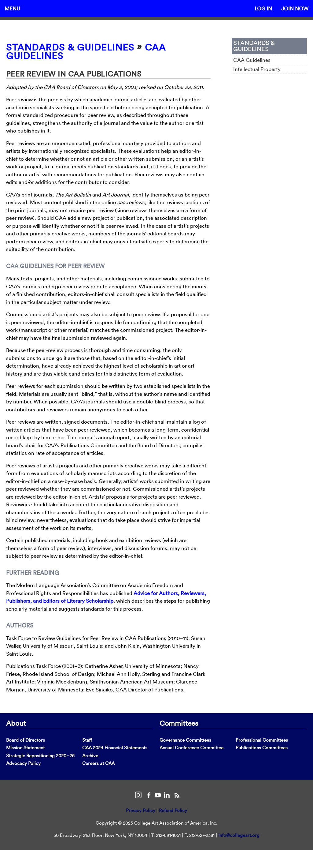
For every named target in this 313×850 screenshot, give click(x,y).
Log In (263, 8)
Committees (179, 723)
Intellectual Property (257, 69)
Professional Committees (262, 740)
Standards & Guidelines (70, 47)
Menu (12, 8)
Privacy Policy (140, 810)
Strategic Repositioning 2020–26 (40, 755)
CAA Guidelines (252, 60)
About (16, 723)
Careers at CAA (98, 763)
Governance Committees (185, 740)
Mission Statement (25, 748)
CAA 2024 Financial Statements (114, 748)
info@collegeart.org (239, 835)
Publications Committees (262, 748)
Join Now (294, 8)
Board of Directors (25, 740)
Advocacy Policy (23, 763)
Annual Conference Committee (191, 748)
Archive (90, 755)
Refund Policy (173, 810)
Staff (87, 740)
